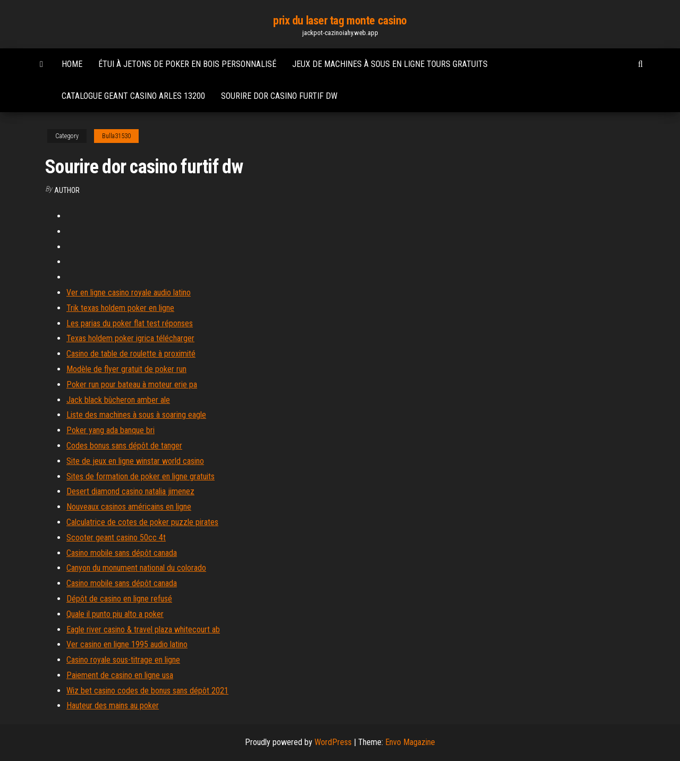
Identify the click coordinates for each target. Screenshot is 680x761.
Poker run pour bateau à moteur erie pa (131, 384)
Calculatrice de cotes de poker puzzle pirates (142, 522)
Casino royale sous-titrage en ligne (123, 660)
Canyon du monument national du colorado (136, 568)
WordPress (333, 742)
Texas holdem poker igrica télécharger (130, 338)
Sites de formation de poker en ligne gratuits (140, 476)
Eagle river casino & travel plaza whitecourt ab (143, 629)
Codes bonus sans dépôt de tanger (124, 446)
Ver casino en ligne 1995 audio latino (127, 644)
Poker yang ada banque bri (110, 430)
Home (72, 64)
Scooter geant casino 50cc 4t (116, 537)
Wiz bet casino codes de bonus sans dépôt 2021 (147, 691)
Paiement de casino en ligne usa (119, 675)
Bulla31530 (116, 136)
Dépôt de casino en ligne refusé (119, 599)
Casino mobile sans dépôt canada (121, 553)
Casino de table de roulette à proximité (131, 354)
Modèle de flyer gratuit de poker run (126, 369)
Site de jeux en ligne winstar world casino (135, 461)
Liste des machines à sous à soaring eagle (136, 415)
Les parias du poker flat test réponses (129, 323)
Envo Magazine (410, 742)
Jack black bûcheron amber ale (118, 400)
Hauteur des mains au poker (112, 705)
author (67, 190)
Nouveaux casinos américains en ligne (128, 507)
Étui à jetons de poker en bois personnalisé (187, 64)
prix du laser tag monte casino (340, 20)
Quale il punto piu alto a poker (115, 614)
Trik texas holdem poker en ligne (120, 308)
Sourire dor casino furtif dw (279, 96)
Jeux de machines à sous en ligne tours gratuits (390, 64)
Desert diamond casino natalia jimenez (130, 491)
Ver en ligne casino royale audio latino (128, 293)
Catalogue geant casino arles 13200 (133, 96)
